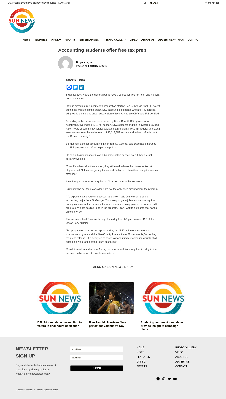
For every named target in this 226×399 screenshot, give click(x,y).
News (26, 39)
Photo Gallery (115, 39)
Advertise (182, 361)
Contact (194, 39)
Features (40, 39)
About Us (147, 39)
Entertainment (90, 39)
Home (140, 347)
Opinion (56, 39)
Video (134, 39)
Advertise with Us (171, 39)
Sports (70, 39)
